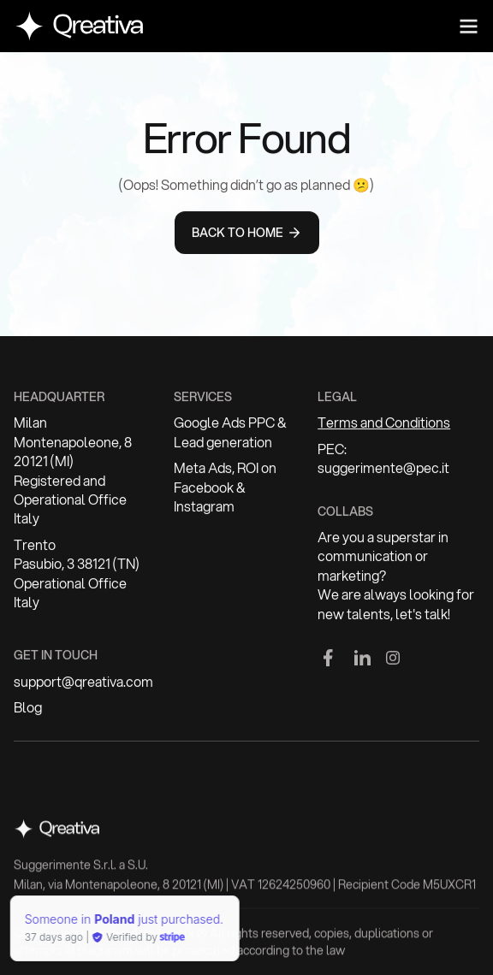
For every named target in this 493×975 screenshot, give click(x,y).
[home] (79, 26)
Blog (28, 709)
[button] (468, 26)
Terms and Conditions (384, 424)
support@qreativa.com (83, 682)
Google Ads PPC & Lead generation (230, 433)
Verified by (62, 937)
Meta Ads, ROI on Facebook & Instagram (225, 488)
